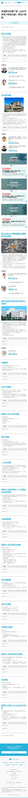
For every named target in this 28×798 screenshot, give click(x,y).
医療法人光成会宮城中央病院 (12, 654)
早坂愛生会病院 (7, 627)
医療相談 (20, 764)
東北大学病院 (6, 34)
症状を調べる (11, 762)
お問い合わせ (14, 778)
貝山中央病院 (6, 387)
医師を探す (7, 764)
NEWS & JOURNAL (14, 764)
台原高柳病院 (6, 519)
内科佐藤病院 (6, 580)
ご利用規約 (14, 773)
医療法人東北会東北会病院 (11, 545)
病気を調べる (5, 762)
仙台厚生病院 (6, 95)
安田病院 (4, 680)
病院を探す (23, 762)
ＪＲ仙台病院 (6, 462)
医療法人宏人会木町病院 (10, 414)
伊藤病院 (4, 363)
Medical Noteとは (14, 769)
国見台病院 (5, 437)
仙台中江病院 (6, 604)
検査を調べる (17, 762)
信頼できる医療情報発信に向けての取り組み (14, 771)
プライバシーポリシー (14, 776)
